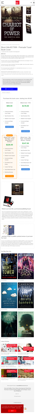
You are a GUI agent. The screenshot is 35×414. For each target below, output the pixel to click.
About (7, 389)
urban (27, 68)
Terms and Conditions (8, 388)
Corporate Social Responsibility (14, 389)
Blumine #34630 (4, 309)
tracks (30, 71)
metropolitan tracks (7, 74)
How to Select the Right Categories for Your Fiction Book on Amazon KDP (25, 353)
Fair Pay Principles (24, 389)
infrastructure (3, 72)
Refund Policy (28, 388)
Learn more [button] (18, 407)
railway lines (26, 72)
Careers (29, 389)
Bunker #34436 (20, 309)
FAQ (5, 389)
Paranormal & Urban (16, 44)
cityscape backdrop (20, 72)
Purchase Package (9, 126)
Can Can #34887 (21, 280)
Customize (9, 89)
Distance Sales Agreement (20, 388)
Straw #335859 (4, 280)
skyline (7, 69)
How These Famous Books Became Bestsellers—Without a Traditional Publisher (8, 366)
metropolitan (26, 71)
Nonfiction (4, 44)
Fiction (10, 44)
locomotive (21, 71)
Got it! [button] (12, 410)
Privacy (14, 388)
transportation (3, 69)
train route (29, 74)
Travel (8, 44)
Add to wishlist (6, 92)
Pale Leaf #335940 (21, 338)
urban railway (19, 74)
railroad (12, 69)
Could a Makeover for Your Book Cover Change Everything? (8, 379)
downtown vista (24, 74)
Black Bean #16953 (4, 338)
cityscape (30, 68)
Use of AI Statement (17, 390)
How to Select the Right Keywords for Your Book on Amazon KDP (8, 353)
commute (8, 72)
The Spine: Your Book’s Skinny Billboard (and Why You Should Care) (25, 380)
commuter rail (13, 74)
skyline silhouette (13, 72)
